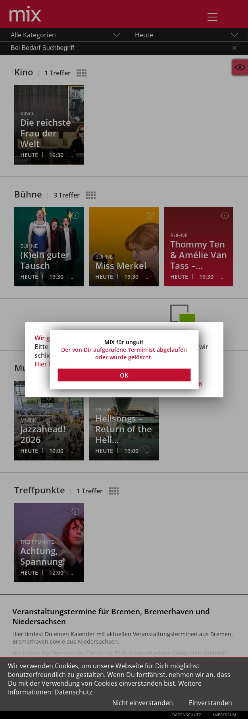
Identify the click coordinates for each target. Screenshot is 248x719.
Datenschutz (73, 692)
